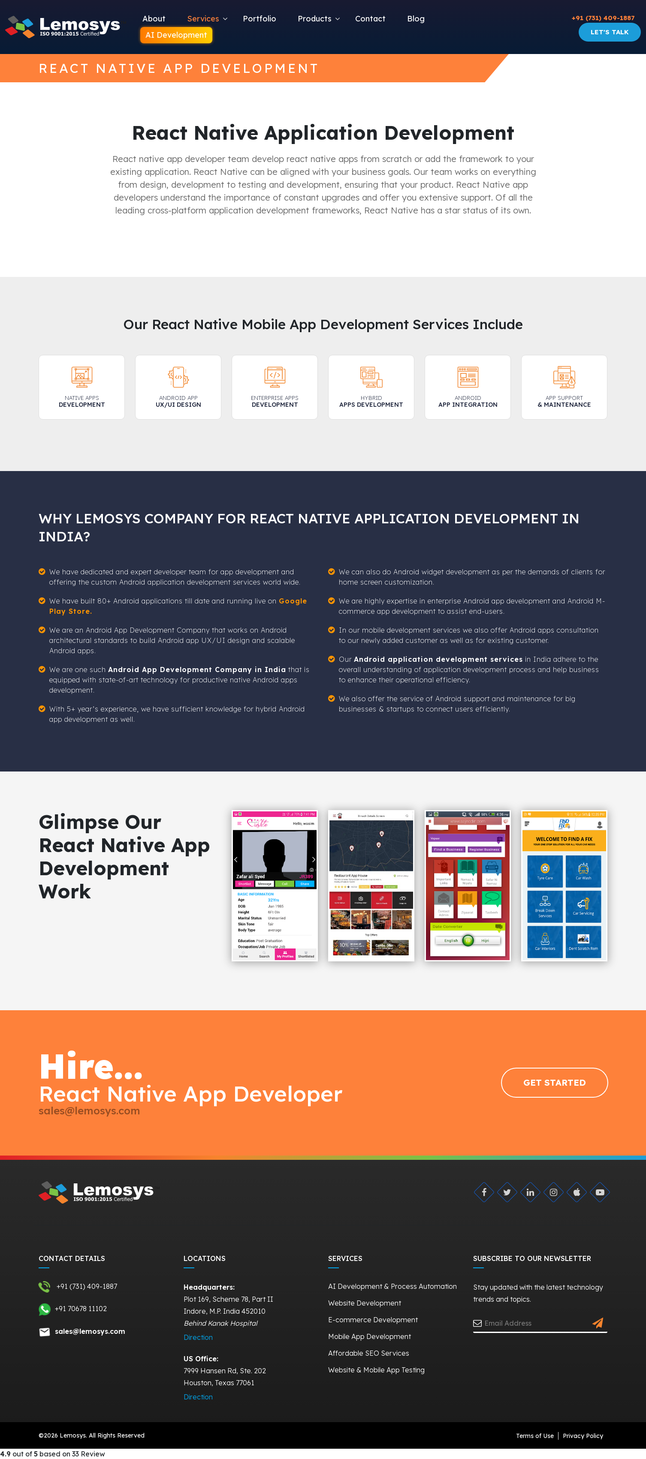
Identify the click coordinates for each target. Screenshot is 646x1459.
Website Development (364, 1303)
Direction (198, 1337)
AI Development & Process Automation (392, 1286)
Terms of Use (535, 1436)
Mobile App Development (369, 1336)
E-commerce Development (373, 1319)
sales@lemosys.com (89, 1110)
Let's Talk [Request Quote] (610, 32)
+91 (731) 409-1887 (603, 18)
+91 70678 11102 (73, 1309)
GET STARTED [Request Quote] (554, 1082)
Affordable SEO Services (368, 1353)
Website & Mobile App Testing (376, 1370)
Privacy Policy (583, 1436)
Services (203, 19)
